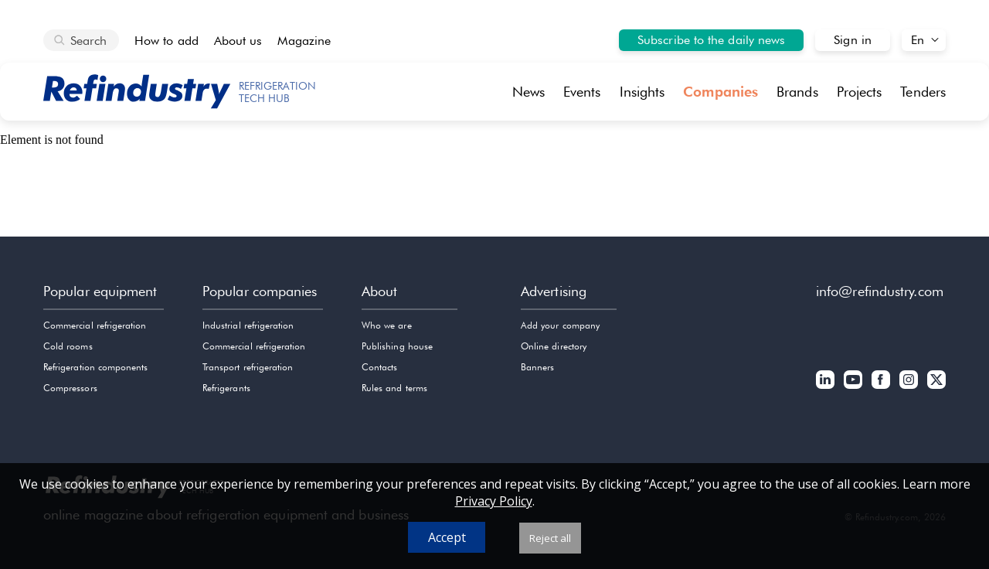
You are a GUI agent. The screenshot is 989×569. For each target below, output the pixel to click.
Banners (537, 367)
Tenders (923, 91)
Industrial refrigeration (248, 325)
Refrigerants (226, 388)
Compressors (70, 388)
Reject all (550, 538)
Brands (797, 91)
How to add (166, 40)
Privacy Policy (493, 500)
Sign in (853, 39)
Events (582, 91)
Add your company (560, 325)
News (528, 91)
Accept (447, 537)
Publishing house (397, 346)
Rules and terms (394, 388)
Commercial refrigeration (94, 325)
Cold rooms (68, 346)
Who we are (387, 325)
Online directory (553, 346)
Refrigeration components (95, 367)
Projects (859, 91)
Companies (720, 91)
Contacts (379, 367)
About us (238, 40)
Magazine (304, 40)
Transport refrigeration (247, 367)
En (917, 39)
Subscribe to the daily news (711, 39)
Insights (642, 91)
